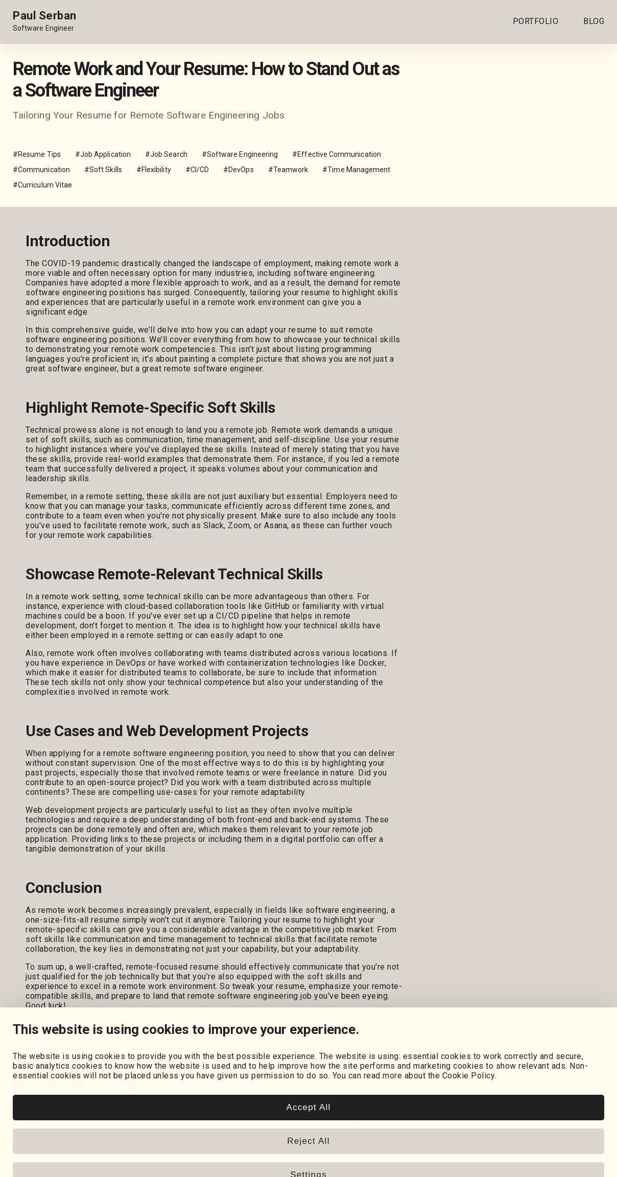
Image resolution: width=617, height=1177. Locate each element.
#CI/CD (197, 170)
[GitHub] (48, 1086)
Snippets (192, 1132)
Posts (187, 1122)
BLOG (593, 21)
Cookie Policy (363, 1122)
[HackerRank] (77, 1086)
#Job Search (166, 154)
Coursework (35, 1132)
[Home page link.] (45, 21)
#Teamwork (288, 170)
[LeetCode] (106, 1086)
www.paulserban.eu (529, 1168)
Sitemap (589, 1168)
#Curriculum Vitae (42, 185)
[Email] (134, 1086)
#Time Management (356, 170)
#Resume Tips (37, 154)
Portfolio (30, 1112)
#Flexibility (153, 170)
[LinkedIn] (20, 1086)
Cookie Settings (367, 1112)
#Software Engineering (240, 154)
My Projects (36, 1122)
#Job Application (103, 154)
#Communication (41, 170)
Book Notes (197, 1141)
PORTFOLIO (536, 21)
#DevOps (238, 170)
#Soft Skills (103, 170)
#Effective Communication (336, 154)
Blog (184, 1112)
